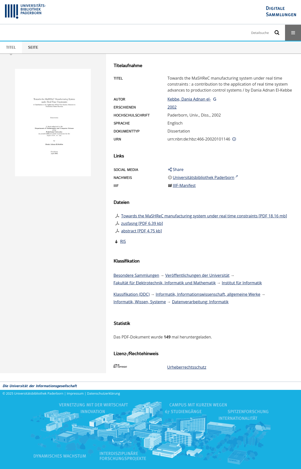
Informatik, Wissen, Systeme (140, 302)
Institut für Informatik (242, 283)
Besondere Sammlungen (136, 275)
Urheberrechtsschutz (186, 367)
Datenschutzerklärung (103, 393)
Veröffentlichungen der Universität (197, 275)
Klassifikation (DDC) (132, 294)
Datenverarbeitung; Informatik (200, 302)
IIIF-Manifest (184, 185)
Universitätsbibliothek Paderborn (38, 393)
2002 (172, 107)
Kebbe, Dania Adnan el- (189, 99)
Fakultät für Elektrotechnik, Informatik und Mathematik (165, 283)
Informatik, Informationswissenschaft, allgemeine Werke (208, 294)
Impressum (75, 393)
